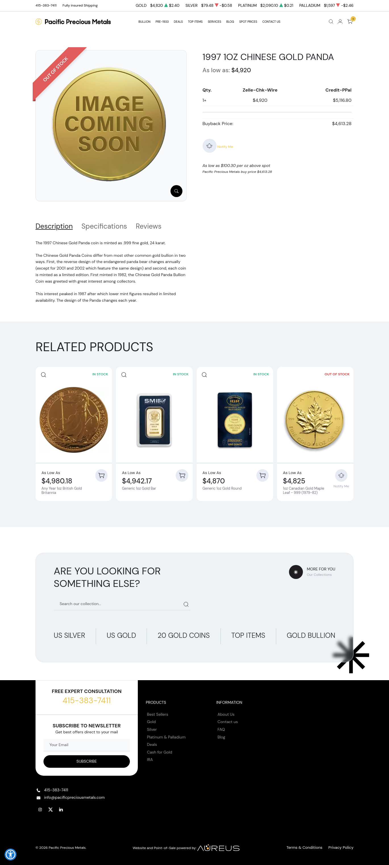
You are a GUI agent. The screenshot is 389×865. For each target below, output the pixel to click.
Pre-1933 (162, 22)
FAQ (221, 727)
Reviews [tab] (148, 226)
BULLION (144, 22)
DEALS (178, 22)
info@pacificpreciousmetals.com (74, 795)
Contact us (228, 719)
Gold (151, 719)
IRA (150, 757)
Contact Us (271, 22)
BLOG (230, 22)
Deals (152, 742)
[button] (10, 854)
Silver (152, 727)
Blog (221, 734)
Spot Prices (248, 22)
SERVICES (214, 22)
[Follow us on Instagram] (40, 807)
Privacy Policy (342, 845)
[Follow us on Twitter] (50, 807)
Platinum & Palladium (166, 734)
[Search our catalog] (122, 602)
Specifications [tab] (104, 226)
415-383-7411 (87, 698)
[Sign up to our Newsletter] (86, 759)
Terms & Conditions (309, 845)
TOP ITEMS (195, 22)
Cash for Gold (159, 749)
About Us (226, 712)
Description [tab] (54, 226)
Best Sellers (157, 712)
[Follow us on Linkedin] (61, 807)
